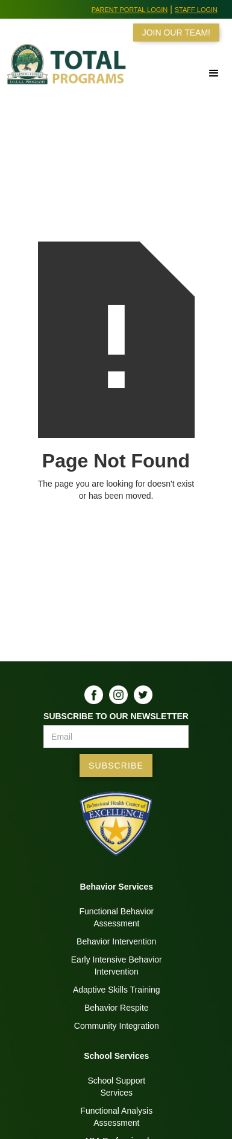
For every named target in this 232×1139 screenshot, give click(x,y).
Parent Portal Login (130, 9)
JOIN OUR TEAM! (176, 32)
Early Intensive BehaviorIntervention (116, 965)
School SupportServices (116, 1086)
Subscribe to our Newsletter (116, 716)
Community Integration (116, 1026)
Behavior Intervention (116, 941)
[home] (66, 70)
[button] (182, 73)
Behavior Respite (116, 1008)
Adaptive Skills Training (116, 989)
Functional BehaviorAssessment (116, 917)
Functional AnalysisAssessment (116, 1117)
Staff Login (196, 9)
